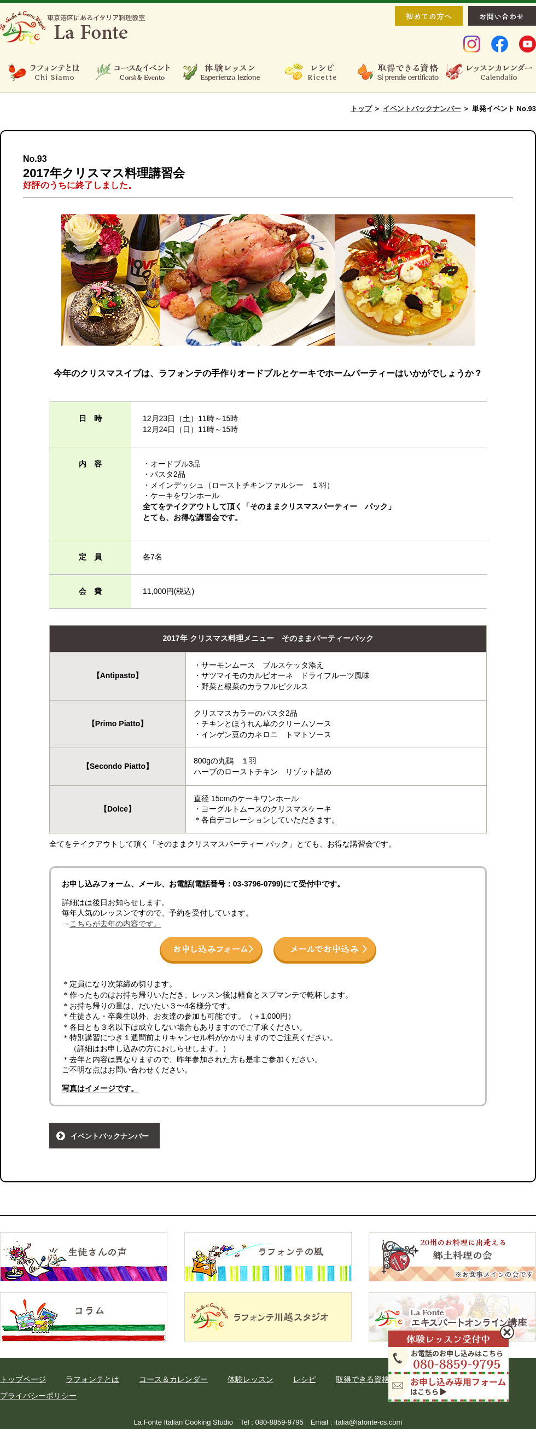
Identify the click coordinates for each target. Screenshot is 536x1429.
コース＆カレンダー (173, 1379)
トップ (361, 108)
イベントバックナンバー (422, 108)
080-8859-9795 (279, 1422)
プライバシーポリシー (38, 1395)
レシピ (304, 1379)
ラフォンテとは (92, 1379)
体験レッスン (250, 1379)
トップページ (23, 1379)
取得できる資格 (362, 1379)
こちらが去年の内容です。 (115, 923)
